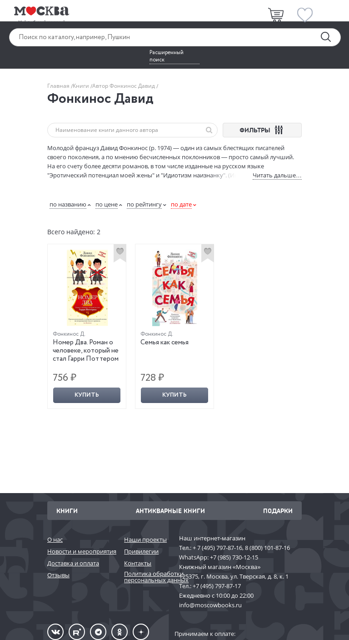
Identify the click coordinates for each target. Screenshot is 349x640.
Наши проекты (145, 539)
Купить (87, 395)
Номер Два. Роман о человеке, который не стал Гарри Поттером (86, 351)
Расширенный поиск (167, 56)
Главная (59, 86)
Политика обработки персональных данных (147, 577)
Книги (81, 86)
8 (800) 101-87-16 (267, 548)
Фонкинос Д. (69, 334)
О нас (55, 539)
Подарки (278, 510)
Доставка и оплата (73, 563)
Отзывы (58, 575)
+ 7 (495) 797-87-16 (217, 548)
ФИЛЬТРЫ (262, 129)
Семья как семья (164, 343)
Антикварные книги (170, 510)
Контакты (137, 563)
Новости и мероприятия (81, 551)
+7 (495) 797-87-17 (217, 586)
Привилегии (141, 551)
